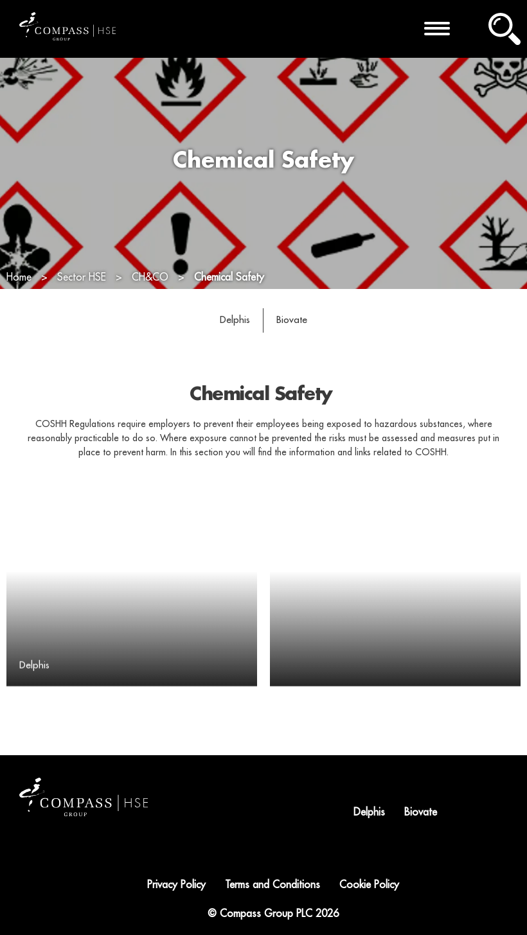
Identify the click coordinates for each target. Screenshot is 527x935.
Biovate (291, 320)
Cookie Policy (369, 885)
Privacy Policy (176, 885)
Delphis (235, 320)
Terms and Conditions (272, 885)
